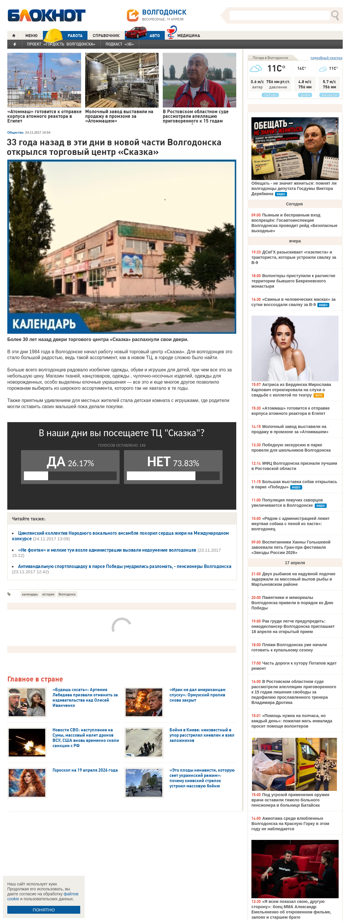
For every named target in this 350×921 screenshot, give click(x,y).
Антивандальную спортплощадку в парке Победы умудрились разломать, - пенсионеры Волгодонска (124, 566)
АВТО (142, 35)
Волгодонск (67, 594)
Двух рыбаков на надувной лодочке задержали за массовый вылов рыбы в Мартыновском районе (293, 579)
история (48, 594)
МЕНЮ (31, 35)
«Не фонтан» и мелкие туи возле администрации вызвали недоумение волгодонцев (107, 550)
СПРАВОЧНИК (106, 35)
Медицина (183, 35)
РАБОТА (63, 35)
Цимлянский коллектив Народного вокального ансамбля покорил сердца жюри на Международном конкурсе (120, 535)
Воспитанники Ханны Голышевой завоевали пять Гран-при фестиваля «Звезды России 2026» (290, 547)
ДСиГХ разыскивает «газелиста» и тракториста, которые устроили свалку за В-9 (293, 257)
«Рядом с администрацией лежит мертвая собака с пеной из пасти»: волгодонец (290, 523)
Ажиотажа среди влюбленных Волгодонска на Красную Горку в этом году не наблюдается (290, 823)
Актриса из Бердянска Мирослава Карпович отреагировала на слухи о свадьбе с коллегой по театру (291, 389)
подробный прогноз (326, 57)
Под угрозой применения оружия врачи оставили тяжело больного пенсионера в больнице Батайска (290, 800)
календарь (30, 594)
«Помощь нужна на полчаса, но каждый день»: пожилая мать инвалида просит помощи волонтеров (291, 720)
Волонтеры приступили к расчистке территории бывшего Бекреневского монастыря (293, 281)
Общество (15, 132)
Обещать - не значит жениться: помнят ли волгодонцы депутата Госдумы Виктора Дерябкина (294, 188)
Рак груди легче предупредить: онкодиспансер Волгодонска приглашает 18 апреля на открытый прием (293, 626)
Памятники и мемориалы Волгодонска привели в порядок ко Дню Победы (292, 602)
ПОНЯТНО (44, 909)
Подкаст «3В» (120, 44)
